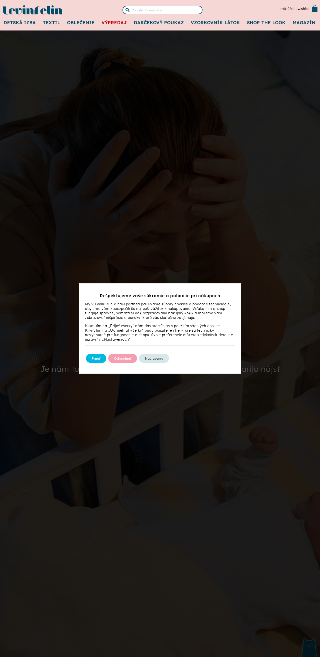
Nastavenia (167, 358)
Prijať (98, 358)
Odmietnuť (130, 358)
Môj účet (287, 8)
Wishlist (304, 8)
